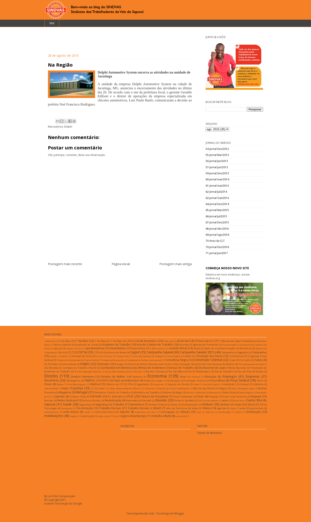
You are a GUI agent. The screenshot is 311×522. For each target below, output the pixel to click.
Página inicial (121, 264)
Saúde (67, 404)
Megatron (65, 392)
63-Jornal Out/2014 (217, 198)
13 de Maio (64, 341)
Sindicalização (190, 404)
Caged (134, 352)
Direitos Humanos (82, 376)
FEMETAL (90, 380)
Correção (244, 360)
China (99, 356)
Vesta (195, 408)
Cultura (258, 360)
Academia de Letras (86, 344)
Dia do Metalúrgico (199, 371)
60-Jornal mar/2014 (217, 179)
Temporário (66, 408)
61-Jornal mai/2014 (217, 185)
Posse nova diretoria (235, 396)
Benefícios (246, 348)
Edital (183, 376)
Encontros (51, 380)
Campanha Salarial (160, 352)
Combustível (122, 356)
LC (92, 388)
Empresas (253, 376)
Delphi (68, 126)
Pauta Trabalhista (182, 396)
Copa (232, 360)
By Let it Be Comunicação (59, 496)
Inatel (196, 384)
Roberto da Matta (185, 400)
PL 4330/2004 (115, 396)
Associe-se (160, 348)
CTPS (97, 352)
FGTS (105, 380)
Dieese (259, 371)
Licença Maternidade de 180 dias (124, 388)
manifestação (224, 412)
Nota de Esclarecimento (208, 392)
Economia (157, 376)
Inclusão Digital (211, 384)
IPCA (130, 384)
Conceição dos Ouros (209, 356)
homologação (167, 411)
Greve (48, 384)
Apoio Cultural (74, 348)
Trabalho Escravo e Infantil (144, 408)
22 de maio (168, 341)
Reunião (161, 400)
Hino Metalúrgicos (77, 384)
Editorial (196, 376)
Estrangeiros (73, 380)
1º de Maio (100, 341)
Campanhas (259, 352)
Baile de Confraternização (220, 348)
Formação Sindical (195, 380)
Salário (226, 400)
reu (115, 416)
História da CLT (114, 384)
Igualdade (143, 384)
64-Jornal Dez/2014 (217, 204)
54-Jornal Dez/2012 (217, 149)
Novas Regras (246, 392)
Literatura (149, 388)
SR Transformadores (209, 400)
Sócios (251, 404)
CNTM (82, 352)
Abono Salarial (62, 344)
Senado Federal (158, 404)
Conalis (187, 356)
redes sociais (104, 416)
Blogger (179, 513)
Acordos (184, 344)
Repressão (132, 400)
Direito (51, 376)
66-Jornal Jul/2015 (216, 216)
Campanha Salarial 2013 (197, 352)
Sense (174, 404)
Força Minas (217, 380)
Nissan (190, 392)
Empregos (229, 376)
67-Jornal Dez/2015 (217, 222)
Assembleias (118, 348)
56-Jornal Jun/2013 (217, 161)
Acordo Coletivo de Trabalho (155, 344)
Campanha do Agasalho (235, 352)
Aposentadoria (94, 348)
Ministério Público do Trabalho (112, 392)
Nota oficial (229, 392)
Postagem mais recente (65, 264)
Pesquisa (213, 396)
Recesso (48, 400)
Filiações (159, 380)
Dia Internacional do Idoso (251, 364)
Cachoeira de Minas (114, 352)
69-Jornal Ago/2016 (217, 235)
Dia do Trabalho (224, 371)
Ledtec (101, 388)
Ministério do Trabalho (147, 392)
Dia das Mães (175, 371)
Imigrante (158, 384)
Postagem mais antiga (175, 264)
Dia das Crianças (155, 371)
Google (77, 503)
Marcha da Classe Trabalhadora (173, 388)
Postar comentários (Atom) (125, 277)
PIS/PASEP (96, 396)
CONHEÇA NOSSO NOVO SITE (227, 268)
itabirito (210, 412)
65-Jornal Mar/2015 (217, 210)
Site (51, 23)
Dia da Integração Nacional (88, 371)
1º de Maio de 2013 (121, 341)
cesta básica (71, 412)
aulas (242, 408)
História (95, 384)
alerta (233, 408)
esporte (125, 412)
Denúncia (133, 364)
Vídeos (206, 408)
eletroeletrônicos (105, 411)
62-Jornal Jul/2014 (216, 192)
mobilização (253, 412)
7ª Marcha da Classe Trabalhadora (237, 341)
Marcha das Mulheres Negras (210, 388)
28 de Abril (183, 341)
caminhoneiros (51, 412)
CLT (71, 352)
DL (45, 364)
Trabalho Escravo (110, 408)
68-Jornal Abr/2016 (217, 229)
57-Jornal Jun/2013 (217, 167)
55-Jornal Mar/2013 (217, 155)
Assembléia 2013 (141, 348)
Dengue (119, 364)
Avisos (197, 348)
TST (261, 404)
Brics (62, 352)
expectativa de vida (145, 412)
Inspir (65, 388)
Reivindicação (113, 400)
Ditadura (137, 376)
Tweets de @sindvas (209, 433)
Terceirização (84, 408)
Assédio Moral (178, 348)
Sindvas (207, 404)
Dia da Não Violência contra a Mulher (123, 371)
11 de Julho (49, 341)
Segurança (85, 404)
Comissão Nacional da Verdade (148, 356)
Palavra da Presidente (154, 396)
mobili (238, 412)
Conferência (236, 356)
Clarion (109, 356)
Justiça (78, 388)
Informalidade (51, 388)
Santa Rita (239, 400)
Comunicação (173, 356)
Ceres (88, 356)
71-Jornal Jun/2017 (217, 253)
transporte (181, 416)
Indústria (258, 384)
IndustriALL (229, 384)
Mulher (167, 392)
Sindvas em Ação (230, 404)
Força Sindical (239, 380)
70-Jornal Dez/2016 (217, 247)
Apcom (58, 348)
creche (87, 412)
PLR (130, 396)
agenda (221, 408)
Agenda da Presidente (206, 344)
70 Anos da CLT (215, 241)
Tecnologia (50, 408)
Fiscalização (173, 380)
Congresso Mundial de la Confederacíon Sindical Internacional (132, 360)
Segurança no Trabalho (109, 404)
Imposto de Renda (178, 384)
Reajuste (256, 396)
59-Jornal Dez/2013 (217, 173)
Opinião (60, 396)
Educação (210, 376)
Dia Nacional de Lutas (211, 368)
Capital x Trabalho (58, 356)
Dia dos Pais (244, 371)
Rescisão (146, 400)
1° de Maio (81, 341)
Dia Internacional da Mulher (218, 364)
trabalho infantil (161, 416)
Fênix (260, 380)
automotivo (256, 408)
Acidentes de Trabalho (116, 344)
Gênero (60, 384)
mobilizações (53, 416)
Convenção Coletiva (208, 360)
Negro (179, 392)
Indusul (244, 384)
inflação (185, 412)
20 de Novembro (146, 341)
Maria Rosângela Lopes (242, 388)
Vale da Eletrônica (176, 408)
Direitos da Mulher (113, 376)
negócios (74, 416)
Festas (147, 380)
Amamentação (229, 344)
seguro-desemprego (133, 416)
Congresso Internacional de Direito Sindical (78, 360)
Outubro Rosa (77, 396)
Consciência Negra (176, 360)
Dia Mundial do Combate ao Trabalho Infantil (70, 367)
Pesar (200, 396)
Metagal (81, 392)
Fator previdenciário (126, 380)
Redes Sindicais (66, 400)
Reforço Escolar (92, 400)
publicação (88, 416)
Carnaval (76, 356)
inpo (199, 412)
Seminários (137, 404)
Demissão (103, 364)
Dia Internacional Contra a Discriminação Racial (170, 364)
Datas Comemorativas (63, 364)
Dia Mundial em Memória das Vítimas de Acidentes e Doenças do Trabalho (147, 368)
